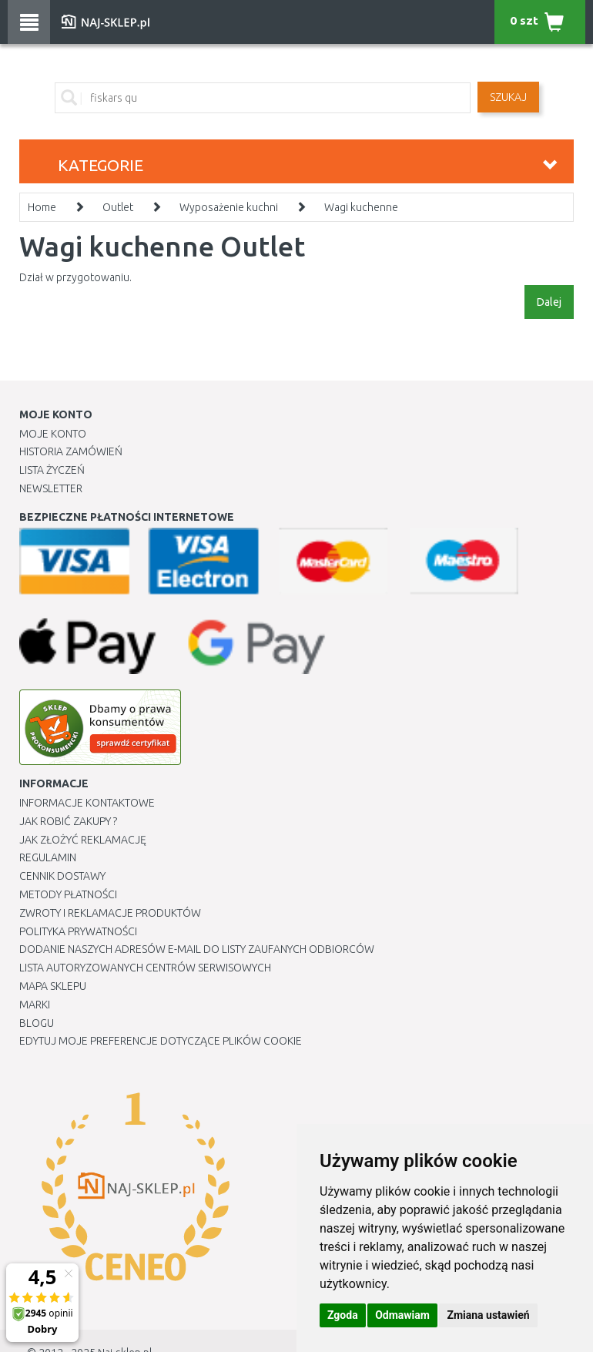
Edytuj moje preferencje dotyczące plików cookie (160, 1041)
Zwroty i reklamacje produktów (110, 913)
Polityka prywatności (78, 931)
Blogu (36, 1023)
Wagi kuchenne (361, 207)
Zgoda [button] (342, 1315)
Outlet (117, 207)
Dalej (549, 302)
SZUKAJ (508, 97)
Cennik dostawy (62, 876)
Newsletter (50, 488)
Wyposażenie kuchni (228, 207)
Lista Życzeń (52, 470)
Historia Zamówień (70, 451)
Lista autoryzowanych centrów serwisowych (145, 967)
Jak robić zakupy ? (68, 821)
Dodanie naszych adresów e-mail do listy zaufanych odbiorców (196, 949)
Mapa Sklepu (52, 986)
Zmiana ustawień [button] (488, 1315)
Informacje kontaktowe (87, 803)
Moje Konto (52, 434)
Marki (34, 1004)
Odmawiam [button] (402, 1315)
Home (42, 207)
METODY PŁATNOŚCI (68, 894)
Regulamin (47, 857)
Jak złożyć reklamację (82, 840)
